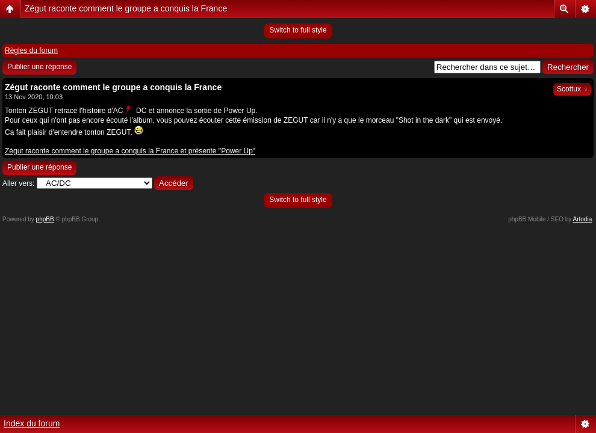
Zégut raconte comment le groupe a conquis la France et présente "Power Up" (130, 151)
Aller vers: (18, 183)
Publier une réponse (39, 67)
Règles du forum (31, 50)
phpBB (45, 219)
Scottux (572, 89)
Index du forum (32, 423)
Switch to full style (297, 30)
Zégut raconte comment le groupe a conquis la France (126, 8)
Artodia (582, 219)
